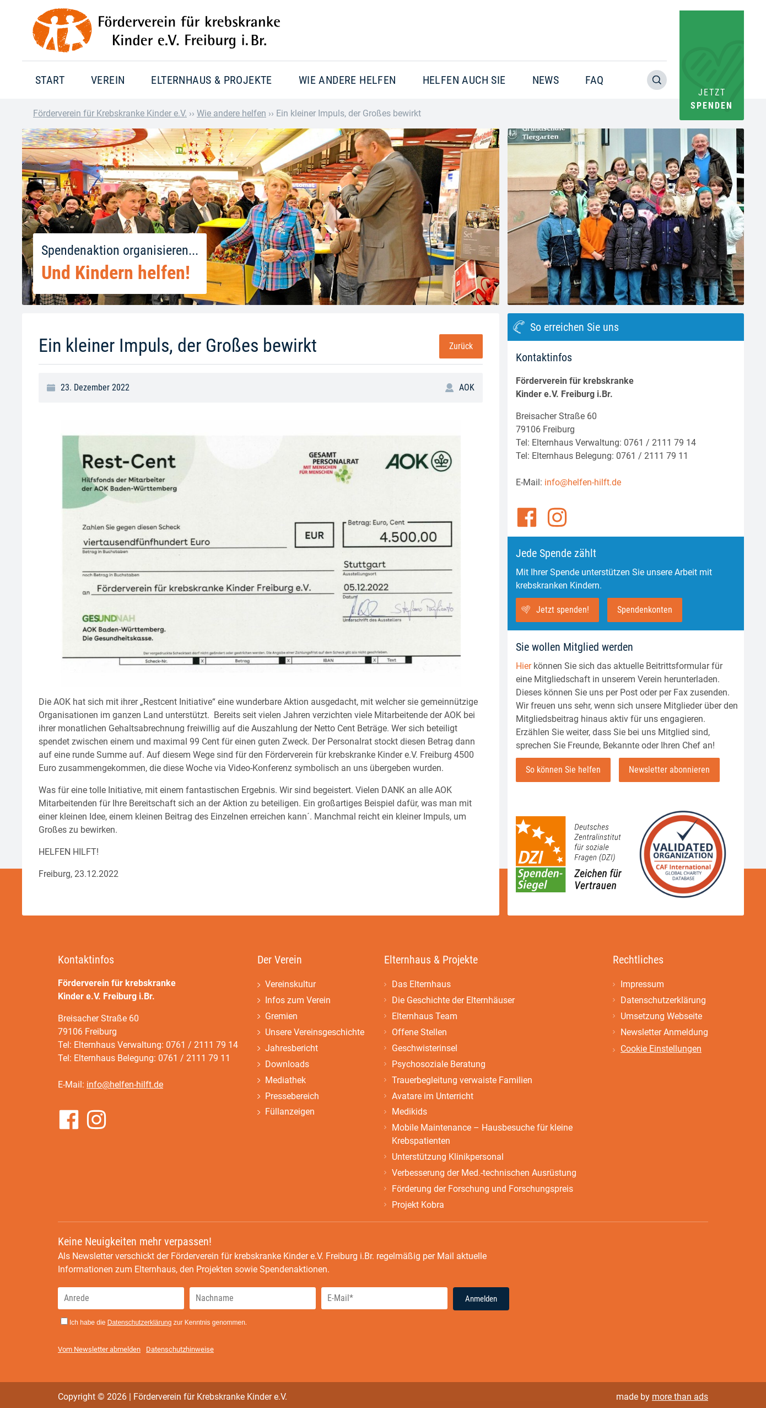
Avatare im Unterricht (432, 1096)
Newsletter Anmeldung (664, 1032)
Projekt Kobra (418, 1206)
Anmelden (481, 1300)
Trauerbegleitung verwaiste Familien (462, 1080)
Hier (523, 666)
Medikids (409, 1112)
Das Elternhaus (421, 984)
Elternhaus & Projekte (211, 80)
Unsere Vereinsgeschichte (314, 1032)
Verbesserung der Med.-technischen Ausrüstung (484, 1174)
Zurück (461, 346)
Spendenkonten (644, 609)
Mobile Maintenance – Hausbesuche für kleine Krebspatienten (482, 1135)
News (545, 80)
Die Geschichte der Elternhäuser (453, 1000)
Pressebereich (292, 1096)
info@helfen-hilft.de (582, 482)
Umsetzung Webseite (661, 1016)
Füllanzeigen (290, 1112)
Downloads (287, 1064)
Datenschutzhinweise (180, 1350)
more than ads (680, 1398)
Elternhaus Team (424, 1016)
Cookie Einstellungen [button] (661, 1049)
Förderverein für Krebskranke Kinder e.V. (110, 113)
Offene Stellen (419, 1032)
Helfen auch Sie (464, 80)
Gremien (281, 1016)
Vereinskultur (290, 984)
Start (49, 80)
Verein (108, 80)
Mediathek (285, 1080)
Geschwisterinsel (424, 1048)
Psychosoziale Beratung (439, 1064)
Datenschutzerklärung (663, 1000)
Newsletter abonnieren (669, 769)
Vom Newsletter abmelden (99, 1350)
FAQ (594, 80)
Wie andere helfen (347, 80)
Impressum (642, 984)
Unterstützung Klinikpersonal (448, 1158)
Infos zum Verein (298, 1000)
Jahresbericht (291, 1048)
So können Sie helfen (563, 769)
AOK (466, 387)
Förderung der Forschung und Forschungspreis (482, 1190)
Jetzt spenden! (562, 609)
